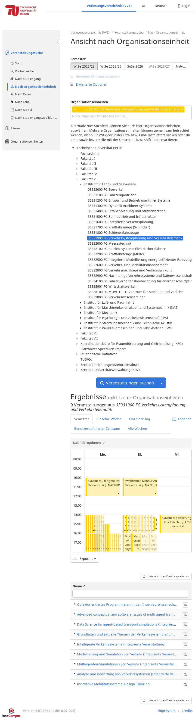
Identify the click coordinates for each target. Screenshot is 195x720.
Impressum (167, 710)
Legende (182, 419)
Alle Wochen (137, 428)
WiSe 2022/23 (84, 66)
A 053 (188, 522)
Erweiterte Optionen (89, 84)
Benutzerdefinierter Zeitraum (97, 428)
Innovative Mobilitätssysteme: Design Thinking (113, 684)
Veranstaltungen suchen (127, 383)
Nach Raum (20, 94)
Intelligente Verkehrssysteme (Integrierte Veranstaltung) (121, 644)
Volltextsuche (22, 71)
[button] (118, 493)
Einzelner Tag (139, 419)
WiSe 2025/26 (110, 66)
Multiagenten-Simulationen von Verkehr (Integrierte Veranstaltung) (129, 664)
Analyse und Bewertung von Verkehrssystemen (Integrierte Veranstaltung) (135, 674)
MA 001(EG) (152, 485)
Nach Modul (21, 110)
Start (16, 63)
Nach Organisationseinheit (33, 86)
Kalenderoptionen (87, 442)
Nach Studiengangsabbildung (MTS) (35, 117)
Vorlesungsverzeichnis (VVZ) (109, 5)
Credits (187, 710)
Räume (12, 128)
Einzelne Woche (109, 419)
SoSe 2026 (135, 66)
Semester (78, 59)
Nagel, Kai (131, 549)
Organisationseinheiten (24, 141)
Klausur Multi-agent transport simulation (116, 481)
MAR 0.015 (114, 485)
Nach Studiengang (25, 79)
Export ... (85, 558)
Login (183, 5)
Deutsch (161, 5)
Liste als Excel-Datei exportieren (166, 576)
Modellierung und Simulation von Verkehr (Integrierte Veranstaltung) (131, 654)
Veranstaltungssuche (24, 53)
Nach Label (20, 102)
